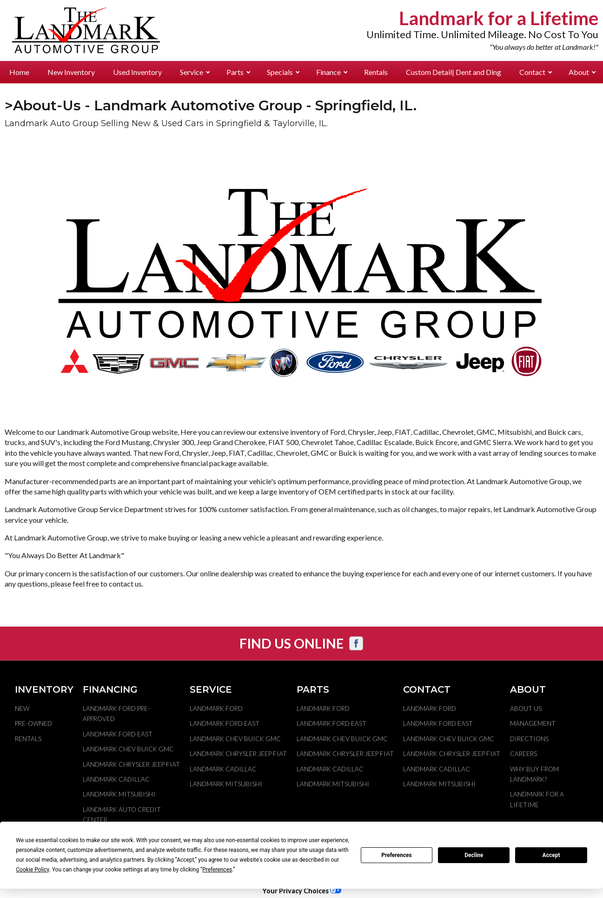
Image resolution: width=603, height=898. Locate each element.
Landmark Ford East (117, 734)
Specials (283, 72)
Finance (331, 72)
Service (195, 72)
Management (533, 723)
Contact (535, 72)
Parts (238, 72)
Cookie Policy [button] (32, 869)
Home (19, 72)
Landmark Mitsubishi (119, 794)
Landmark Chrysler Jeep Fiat (131, 764)
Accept (551, 855)
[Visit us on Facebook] (356, 643)
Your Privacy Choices (301, 891)
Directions (529, 739)
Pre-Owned (33, 723)
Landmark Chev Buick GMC (128, 749)
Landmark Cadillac (116, 779)
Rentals (376, 72)
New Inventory (71, 72)
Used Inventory (137, 72)
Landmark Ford (216, 708)
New (22, 708)
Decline (473, 855)
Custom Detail (453, 72)
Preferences (396, 855)
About (582, 72)
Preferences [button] (217, 869)
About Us (526, 708)
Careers (523, 753)
